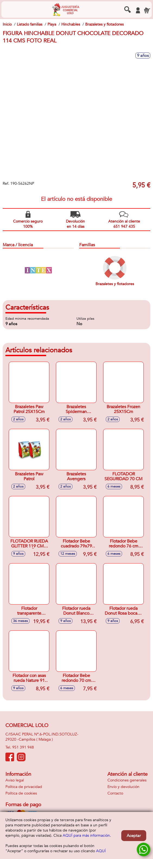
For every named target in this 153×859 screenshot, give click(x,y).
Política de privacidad (23, 786)
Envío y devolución (123, 786)
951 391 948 (23, 747)
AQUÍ (101, 851)
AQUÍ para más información (86, 835)
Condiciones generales (126, 780)
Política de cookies (21, 793)
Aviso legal (14, 780)
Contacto (115, 793)
